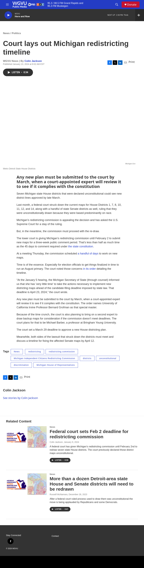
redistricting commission (62, 351)
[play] (8, 15)
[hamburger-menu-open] (7, 5)
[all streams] (139, 15)
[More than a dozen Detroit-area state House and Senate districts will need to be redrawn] (26, 484)
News (6, 33)
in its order (89, 268)
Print (132, 62)
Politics (16, 33)
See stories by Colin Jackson (20, 398)
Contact (55, 536)
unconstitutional (107, 358)
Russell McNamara (58, 494)
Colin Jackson (33, 61)
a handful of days (88, 253)
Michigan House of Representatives (56, 365)
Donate (131, 4)
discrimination (21, 365)
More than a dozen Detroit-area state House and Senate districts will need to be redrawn (91, 484)
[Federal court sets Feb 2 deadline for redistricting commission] (26, 437)
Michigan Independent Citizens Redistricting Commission (44, 358)
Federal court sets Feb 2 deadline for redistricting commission (89, 434)
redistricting (34, 351)
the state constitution (80, 246)
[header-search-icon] (117, 4)
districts (87, 358)
